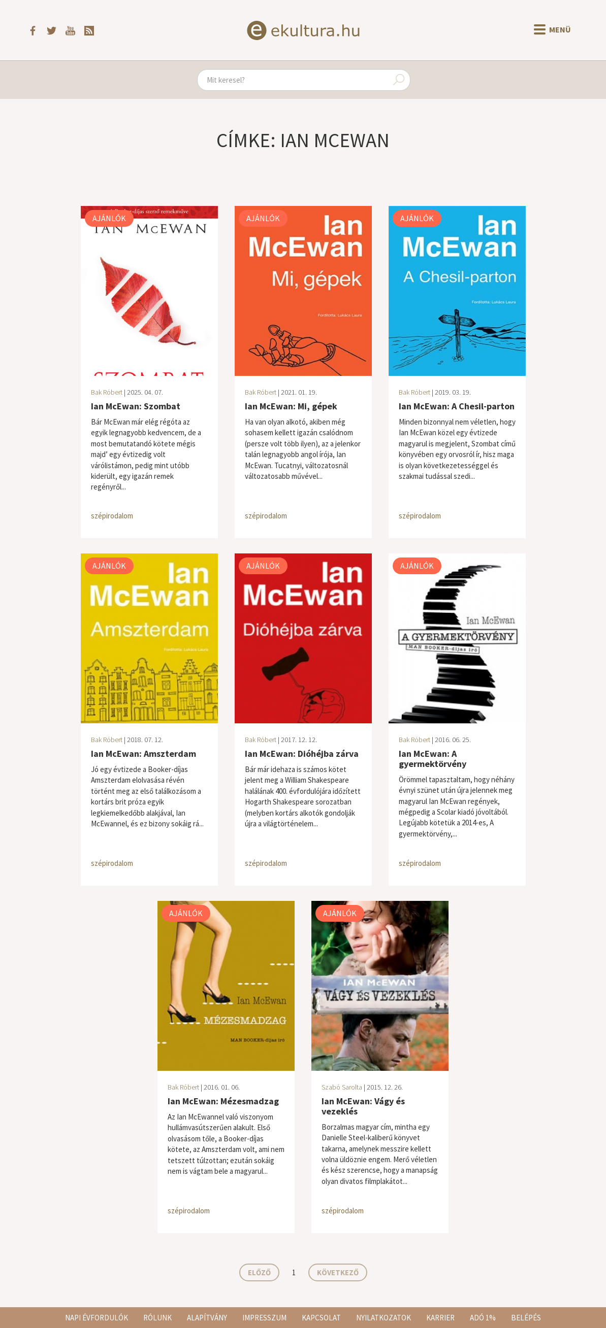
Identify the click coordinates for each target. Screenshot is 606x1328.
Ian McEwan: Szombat (135, 406)
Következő (338, 1272)
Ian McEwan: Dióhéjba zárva (302, 753)
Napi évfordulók (96, 1317)
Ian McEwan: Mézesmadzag (223, 1101)
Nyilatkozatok (383, 1317)
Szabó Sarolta (342, 1087)
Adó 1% (483, 1317)
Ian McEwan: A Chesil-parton (457, 406)
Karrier (440, 1317)
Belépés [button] (526, 1317)
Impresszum (264, 1317)
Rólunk (157, 1317)
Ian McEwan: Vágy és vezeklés (363, 1106)
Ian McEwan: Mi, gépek (291, 406)
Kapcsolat (321, 1317)
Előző (259, 1272)
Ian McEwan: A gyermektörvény (432, 759)
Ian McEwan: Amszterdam (143, 753)
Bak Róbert (106, 392)
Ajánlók (109, 218)
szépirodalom (112, 515)
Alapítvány (207, 1317)
